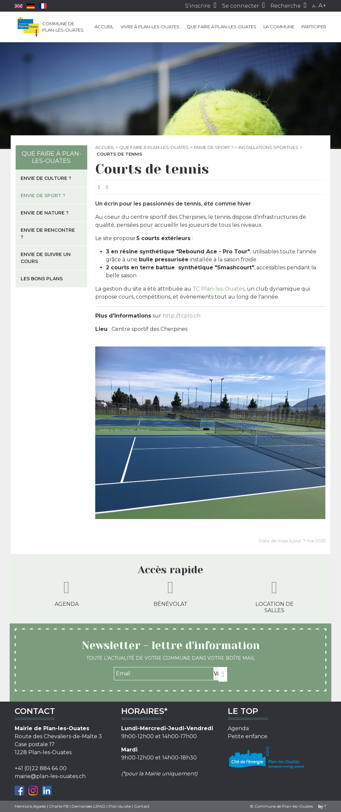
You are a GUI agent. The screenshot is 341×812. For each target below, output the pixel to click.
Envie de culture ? (46, 178)
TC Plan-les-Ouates (218, 289)
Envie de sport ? (213, 147)
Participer (313, 26)
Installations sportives (268, 147)
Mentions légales (30, 806)
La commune (278, 26)
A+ (322, 5)
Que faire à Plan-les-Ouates (221, 26)
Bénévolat (170, 593)
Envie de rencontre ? (48, 233)
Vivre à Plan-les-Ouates (150, 26)
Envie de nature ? (45, 213)
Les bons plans (42, 279)
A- (314, 6)
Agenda (67, 593)
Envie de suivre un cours (46, 257)
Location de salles (274, 596)
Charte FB (59, 806)
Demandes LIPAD (89, 806)
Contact (142, 806)
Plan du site (120, 806)
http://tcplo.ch (181, 316)
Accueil (104, 26)
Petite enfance (247, 736)
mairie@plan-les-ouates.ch (50, 776)
